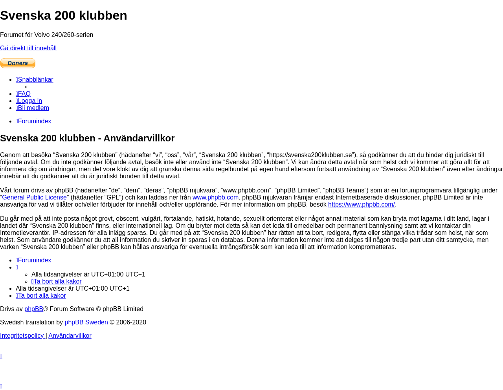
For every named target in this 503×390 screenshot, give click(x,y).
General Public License (34, 197)
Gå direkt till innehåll (28, 48)
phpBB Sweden (86, 322)
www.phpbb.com (216, 197)
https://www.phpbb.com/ (361, 204)
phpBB (33, 309)
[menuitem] (23, 93)
